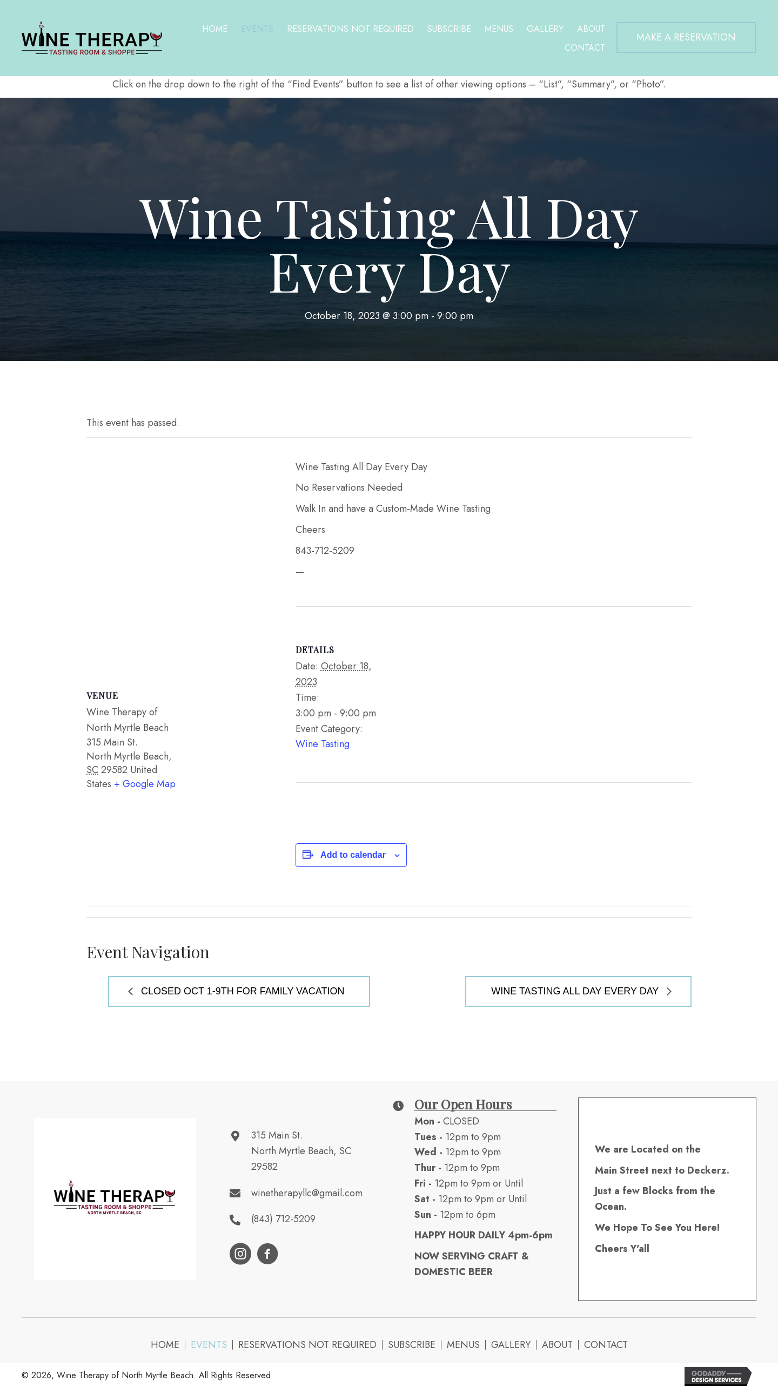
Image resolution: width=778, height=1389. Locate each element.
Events (209, 1345)
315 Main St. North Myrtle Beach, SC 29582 (301, 1151)
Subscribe (411, 1345)
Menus (463, 1345)
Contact (606, 1345)
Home (165, 1345)
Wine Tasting (323, 744)
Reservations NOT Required (307, 1345)
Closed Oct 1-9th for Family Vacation (241, 991)
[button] (686, 37)
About (557, 1345)
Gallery (511, 1345)
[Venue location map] (180, 553)
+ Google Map (145, 784)
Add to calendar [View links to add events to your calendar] (353, 854)
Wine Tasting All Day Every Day (576, 991)
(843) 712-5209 (283, 1219)
